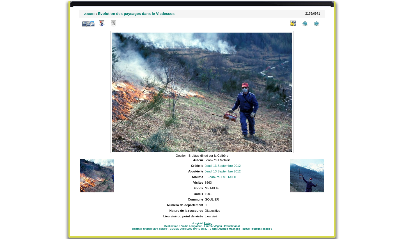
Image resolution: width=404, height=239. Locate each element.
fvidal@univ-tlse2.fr (155, 228)
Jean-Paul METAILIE (222, 177)
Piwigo (208, 223)
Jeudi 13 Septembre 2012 (223, 165)
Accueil (89, 13)
